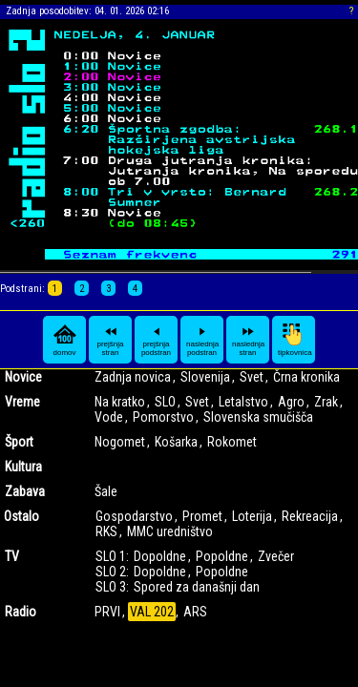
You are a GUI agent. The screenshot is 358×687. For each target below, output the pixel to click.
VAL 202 (152, 611)
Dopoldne (160, 556)
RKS (106, 531)
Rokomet (232, 441)
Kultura (23, 466)
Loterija (252, 516)
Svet (251, 377)
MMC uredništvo (170, 531)
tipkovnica (295, 339)
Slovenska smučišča (258, 417)
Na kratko (120, 401)
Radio (20, 611)
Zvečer (276, 556)
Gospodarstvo (134, 516)
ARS (195, 611)
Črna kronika (306, 377)
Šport (19, 441)
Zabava (25, 491)
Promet (202, 516)
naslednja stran (248, 340)
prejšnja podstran (156, 340)
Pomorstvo (163, 417)
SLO (165, 401)
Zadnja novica (133, 377)
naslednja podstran (202, 340)
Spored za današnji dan (197, 586)
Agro (291, 401)
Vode (109, 417)
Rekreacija (310, 516)
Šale (106, 491)
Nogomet (120, 441)
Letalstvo (243, 401)
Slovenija (205, 377)
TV (12, 556)
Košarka (176, 441)
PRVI (107, 611)
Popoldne (222, 556)
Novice (23, 377)
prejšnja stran (109, 340)
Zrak (326, 401)
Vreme (22, 401)
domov (65, 339)
